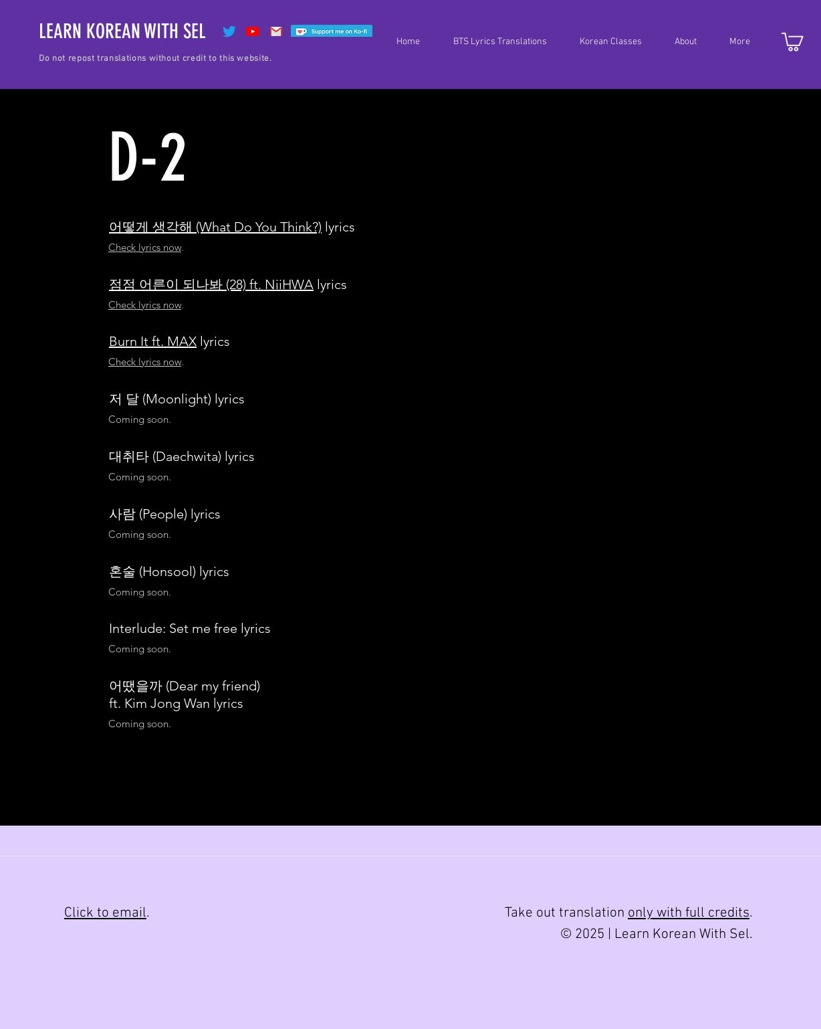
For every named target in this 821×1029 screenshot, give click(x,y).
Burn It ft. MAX (153, 341)
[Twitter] (229, 31)
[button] (493, 42)
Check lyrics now (144, 247)
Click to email (105, 913)
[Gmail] (276, 31)
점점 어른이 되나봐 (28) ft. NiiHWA (211, 284)
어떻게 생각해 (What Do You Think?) (215, 227)
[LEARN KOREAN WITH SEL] (122, 31)
